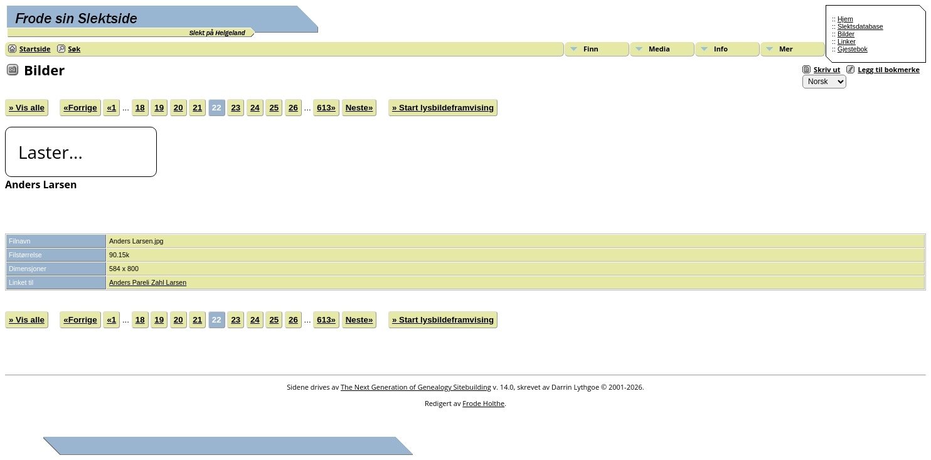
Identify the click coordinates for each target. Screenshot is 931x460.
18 (140, 107)
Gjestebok (853, 49)
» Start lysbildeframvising (443, 107)
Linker (847, 41)
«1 (111, 107)
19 (159, 107)
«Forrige (80, 107)
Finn (590, 48)
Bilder (846, 34)
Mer (786, 48)
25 (274, 107)
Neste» (359, 107)
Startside (35, 48)
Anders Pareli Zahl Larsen (147, 282)
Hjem (845, 19)
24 (255, 107)
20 (178, 107)
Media (659, 48)
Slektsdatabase (860, 26)
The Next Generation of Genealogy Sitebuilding (416, 387)
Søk (74, 48)
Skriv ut (827, 69)
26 (293, 107)
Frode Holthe (483, 403)
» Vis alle (27, 107)
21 (197, 107)
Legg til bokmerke (889, 69)
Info (721, 48)
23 (235, 107)
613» (326, 107)
